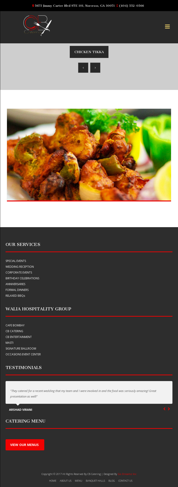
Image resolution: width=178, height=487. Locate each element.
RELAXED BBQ (15, 296)
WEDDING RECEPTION (20, 267)
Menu (78, 480)
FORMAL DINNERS (17, 290)
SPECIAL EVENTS (16, 261)
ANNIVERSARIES (15, 284)
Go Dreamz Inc (127, 474)
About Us (65, 480)
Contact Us (125, 480)
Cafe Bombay (15, 325)
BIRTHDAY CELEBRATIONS (22, 278)
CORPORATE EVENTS (19, 272)
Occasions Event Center (23, 354)
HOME (52, 480)
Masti (9, 343)
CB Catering (14, 331)
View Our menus (25, 444)
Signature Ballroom (21, 348)
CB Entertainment (19, 337)
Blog (111, 480)
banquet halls (95, 480)
